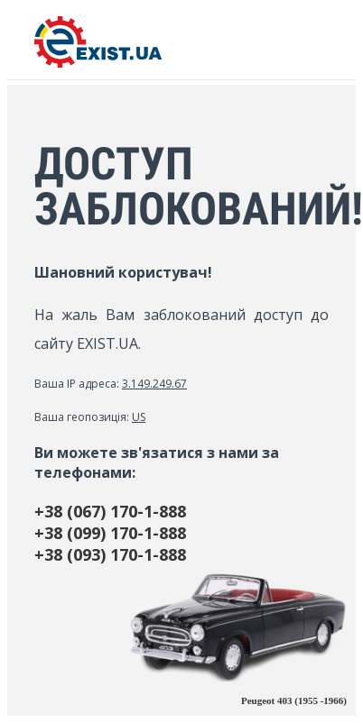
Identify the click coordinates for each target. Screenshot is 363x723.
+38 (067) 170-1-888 (110, 511)
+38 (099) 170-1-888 (110, 533)
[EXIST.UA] (98, 62)
